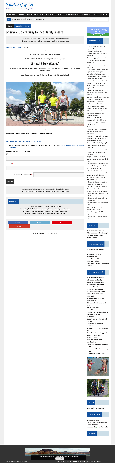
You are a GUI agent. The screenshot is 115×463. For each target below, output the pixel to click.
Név (8, 154)
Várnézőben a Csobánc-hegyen (97, 310)
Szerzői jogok (91, 420)
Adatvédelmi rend (102, 420)
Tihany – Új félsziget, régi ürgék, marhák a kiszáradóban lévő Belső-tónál (98, 145)
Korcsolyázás (86, 14)
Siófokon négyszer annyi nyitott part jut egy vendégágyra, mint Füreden (45, 41)
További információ (74, 456)
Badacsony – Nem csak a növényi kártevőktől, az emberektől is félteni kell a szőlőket (97, 138)
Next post (52, 230)
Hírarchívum (11, 14)
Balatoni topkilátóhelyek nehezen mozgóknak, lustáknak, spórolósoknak (45, 209)
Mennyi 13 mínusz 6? (23, 175)
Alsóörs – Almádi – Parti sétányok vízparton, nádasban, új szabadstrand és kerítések (98, 99)
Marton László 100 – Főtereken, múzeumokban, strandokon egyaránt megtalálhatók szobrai (97, 106)
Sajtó (95, 14)
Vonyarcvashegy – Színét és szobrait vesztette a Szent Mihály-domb (98, 159)
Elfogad (60, 458)
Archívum (90, 406)
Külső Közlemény (16, 47)
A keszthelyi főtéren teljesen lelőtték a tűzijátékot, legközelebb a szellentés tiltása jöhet (98, 76)
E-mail (9, 164)
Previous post (38, 230)
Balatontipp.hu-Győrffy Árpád (14, 459)
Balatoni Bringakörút (72, 14)
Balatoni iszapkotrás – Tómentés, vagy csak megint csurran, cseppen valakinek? (97, 113)
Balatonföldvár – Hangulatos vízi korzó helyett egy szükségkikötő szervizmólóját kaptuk (97, 166)
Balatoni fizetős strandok (54, 14)
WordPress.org (93, 422)
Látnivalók (21, 14)
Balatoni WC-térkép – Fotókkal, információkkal (45, 207)
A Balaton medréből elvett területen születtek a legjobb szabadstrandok (44, 39)
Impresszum (91, 418)
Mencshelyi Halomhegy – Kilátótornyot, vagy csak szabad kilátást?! (97, 53)
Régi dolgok (103, 14)
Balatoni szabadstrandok (35, 14)
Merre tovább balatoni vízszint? (97, 81)
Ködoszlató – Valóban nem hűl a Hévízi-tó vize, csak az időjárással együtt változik (97, 85)
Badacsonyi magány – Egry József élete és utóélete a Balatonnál (96, 293)
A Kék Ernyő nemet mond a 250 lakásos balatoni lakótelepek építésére (97, 152)
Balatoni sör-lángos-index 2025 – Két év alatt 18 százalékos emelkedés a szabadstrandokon (97, 184)
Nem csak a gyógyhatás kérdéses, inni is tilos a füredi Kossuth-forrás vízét (97, 60)
